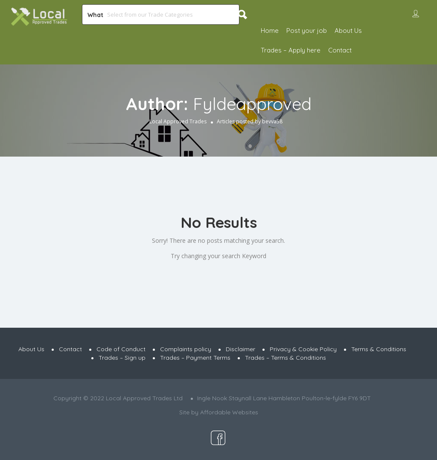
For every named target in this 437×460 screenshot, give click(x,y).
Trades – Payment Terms (195, 357)
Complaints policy (185, 349)
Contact (340, 50)
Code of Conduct (121, 349)
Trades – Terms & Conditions (285, 357)
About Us (348, 30)
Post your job (306, 30)
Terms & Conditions (378, 349)
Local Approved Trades (178, 121)
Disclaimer (240, 349)
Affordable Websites (229, 412)
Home (270, 30)
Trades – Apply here (290, 50)
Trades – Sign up (122, 357)
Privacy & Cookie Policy (303, 349)
